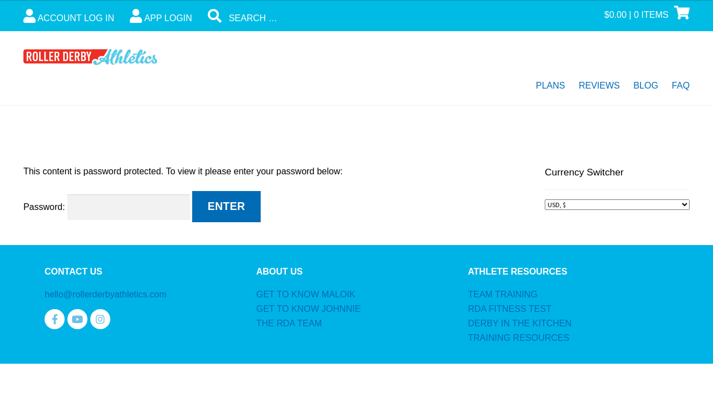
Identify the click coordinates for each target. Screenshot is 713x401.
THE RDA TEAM (289, 323)
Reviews (599, 85)
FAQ (681, 85)
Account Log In (68, 16)
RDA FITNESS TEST (509, 309)
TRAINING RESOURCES (518, 338)
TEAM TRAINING (503, 294)
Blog (645, 85)
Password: (106, 207)
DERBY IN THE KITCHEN (520, 323)
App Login (161, 16)
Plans (550, 85)
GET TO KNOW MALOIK (305, 294)
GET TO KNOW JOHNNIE (308, 309)
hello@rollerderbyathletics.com (106, 294)
